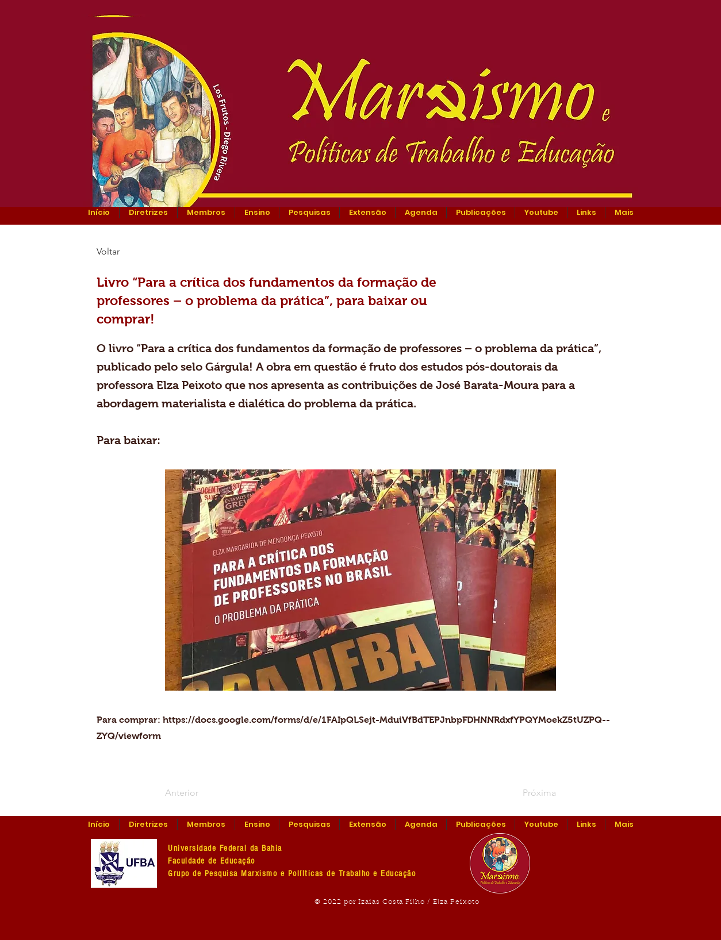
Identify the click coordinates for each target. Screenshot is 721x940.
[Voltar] (134, 251)
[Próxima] (527, 792)
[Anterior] (203, 792)
